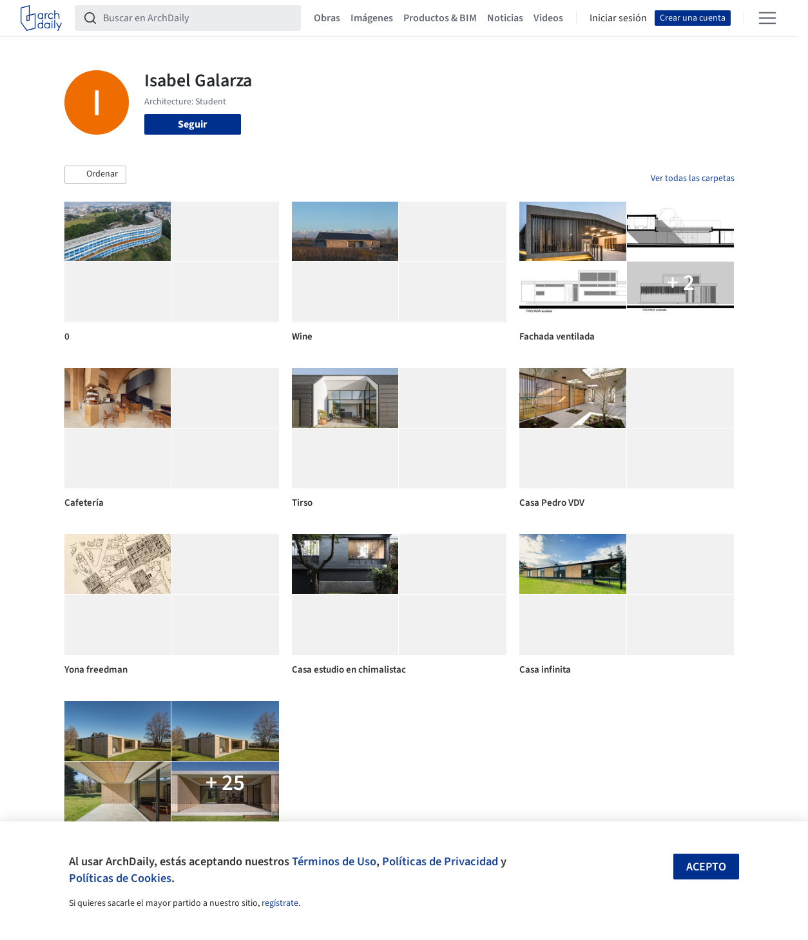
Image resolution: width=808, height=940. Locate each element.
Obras (327, 18)
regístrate (280, 903)
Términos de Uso (334, 861)
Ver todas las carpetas (693, 178)
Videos (548, 18)
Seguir (192, 124)
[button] (95, 175)
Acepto (706, 867)
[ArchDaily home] (41, 18)
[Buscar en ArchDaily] (198, 18)
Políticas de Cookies (120, 878)
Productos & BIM (440, 18)
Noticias (505, 18)
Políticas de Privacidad (440, 861)
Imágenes (372, 18)
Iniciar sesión (618, 18)
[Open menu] (767, 18)
